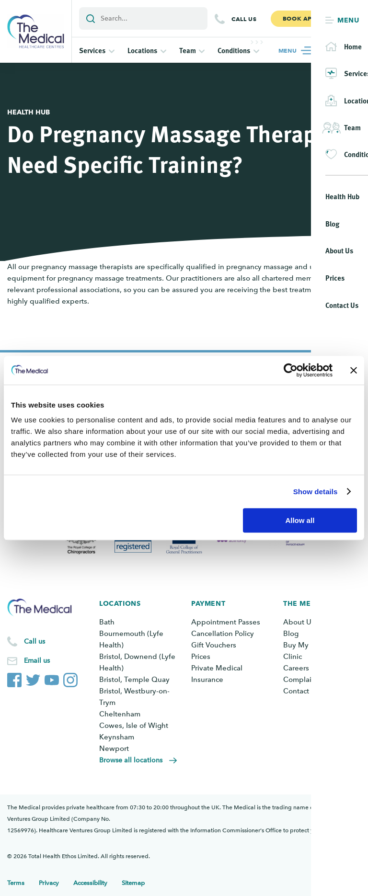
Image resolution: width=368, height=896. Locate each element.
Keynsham (116, 737)
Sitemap (133, 882)
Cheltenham (119, 714)
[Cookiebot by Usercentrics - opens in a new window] (291, 370)
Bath (107, 622)
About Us (299, 622)
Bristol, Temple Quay (134, 679)
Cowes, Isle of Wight (133, 725)
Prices (200, 656)
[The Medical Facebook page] (14, 678)
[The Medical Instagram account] (70, 678)
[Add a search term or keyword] (143, 18)
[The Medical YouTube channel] (52, 678)
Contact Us (301, 691)
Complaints (302, 679)
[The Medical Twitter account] (33, 678)
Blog (291, 633)
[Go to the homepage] (35, 31)
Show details (315, 492)
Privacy (49, 882)
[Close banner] (353, 370)
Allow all (299, 520)
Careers (296, 668)
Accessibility (90, 882)
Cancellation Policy (222, 633)
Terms (15, 882)
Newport (114, 748)
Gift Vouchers (213, 645)
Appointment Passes (225, 622)
